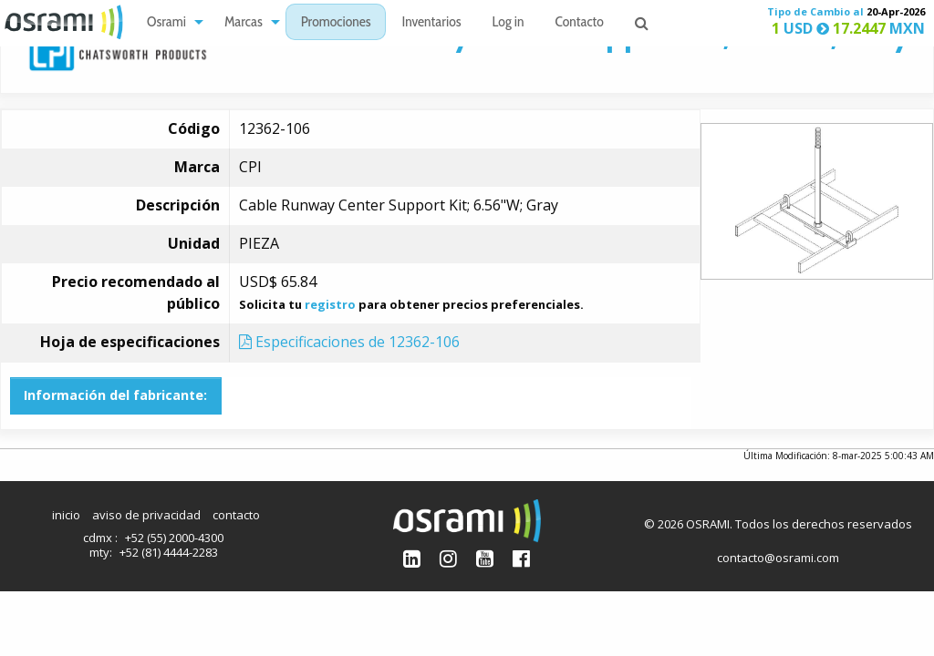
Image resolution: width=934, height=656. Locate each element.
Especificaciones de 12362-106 (349, 342)
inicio (66, 515)
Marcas (243, 23)
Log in (508, 23)
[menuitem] (170, 22)
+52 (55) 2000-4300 (174, 537)
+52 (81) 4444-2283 (168, 552)
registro (330, 304)
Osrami (166, 23)
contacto (236, 515)
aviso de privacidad (146, 515)
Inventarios (431, 23)
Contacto (579, 23)
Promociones (336, 23)
